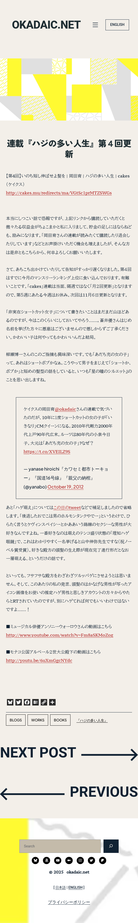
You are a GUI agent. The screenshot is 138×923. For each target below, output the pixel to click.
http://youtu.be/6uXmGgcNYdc (39, 660)
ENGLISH (117, 24)
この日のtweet (67, 507)
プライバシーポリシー (69, 902)
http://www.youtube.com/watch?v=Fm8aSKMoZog (59, 635)
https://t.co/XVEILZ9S (47, 451)
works (37, 720)
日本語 (60, 887)
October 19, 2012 (65, 486)
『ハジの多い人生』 (92, 720)
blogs (16, 720)
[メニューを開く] (97, 25)
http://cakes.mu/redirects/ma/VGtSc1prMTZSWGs (59, 193)
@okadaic (65, 409)
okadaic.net (48, 25)
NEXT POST (42, 754)
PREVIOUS (100, 793)
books (60, 720)
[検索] (111, 846)
